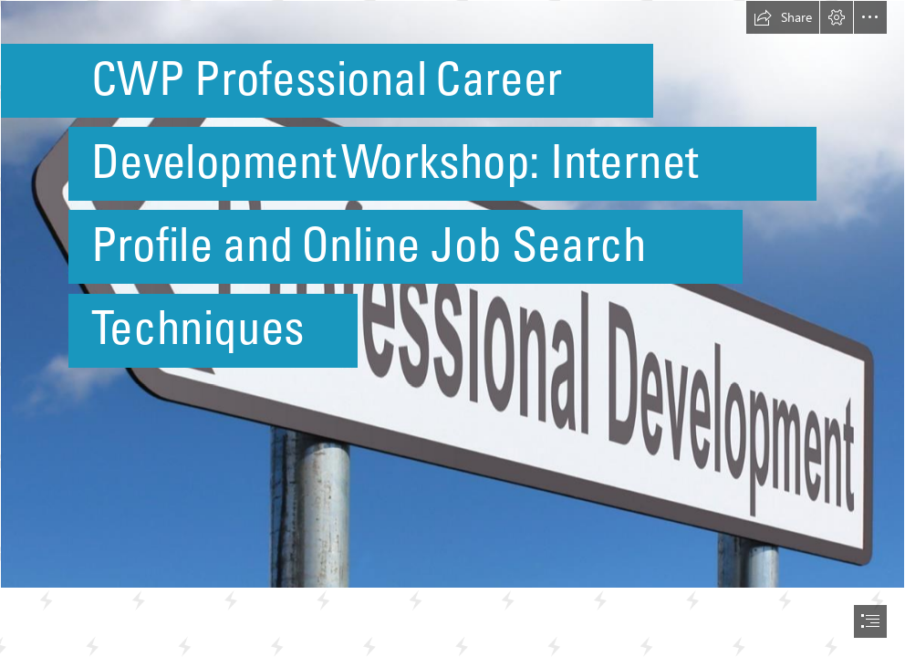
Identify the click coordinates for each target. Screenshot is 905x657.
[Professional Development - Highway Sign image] (452, 294)
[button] (782, 17)
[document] (452, 328)
